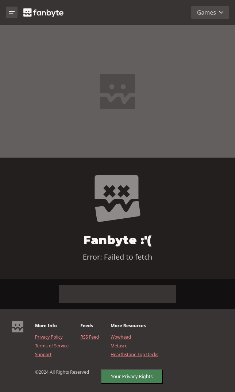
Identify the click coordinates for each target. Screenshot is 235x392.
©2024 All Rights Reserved (62, 372)
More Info (46, 326)
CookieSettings (124, 375)
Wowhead (121, 337)
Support (43, 355)
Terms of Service (52, 346)
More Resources (128, 326)
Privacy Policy (49, 337)
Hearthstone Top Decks (134, 355)
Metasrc (119, 346)
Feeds (86, 326)
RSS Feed (89, 337)
